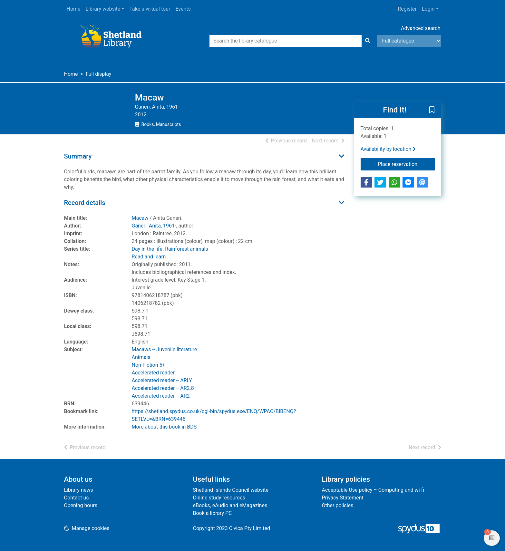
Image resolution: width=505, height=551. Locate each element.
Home (74, 9)
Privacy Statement (343, 498)
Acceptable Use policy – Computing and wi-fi (373, 490)
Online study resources (219, 498)
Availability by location (388, 149)
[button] (432, 110)
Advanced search (420, 28)
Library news (78, 490)
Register (407, 9)
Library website (103, 9)
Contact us (76, 498)
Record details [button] (84, 203)
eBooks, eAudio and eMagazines (230, 505)
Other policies (338, 505)
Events (182, 9)
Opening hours (80, 505)
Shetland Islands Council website (230, 490)
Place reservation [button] (406, 163)
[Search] (367, 41)
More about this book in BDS (164, 427)
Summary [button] (78, 156)
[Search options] (409, 41)
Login (428, 9)
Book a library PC (212, 513)
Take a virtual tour (149, 9)
